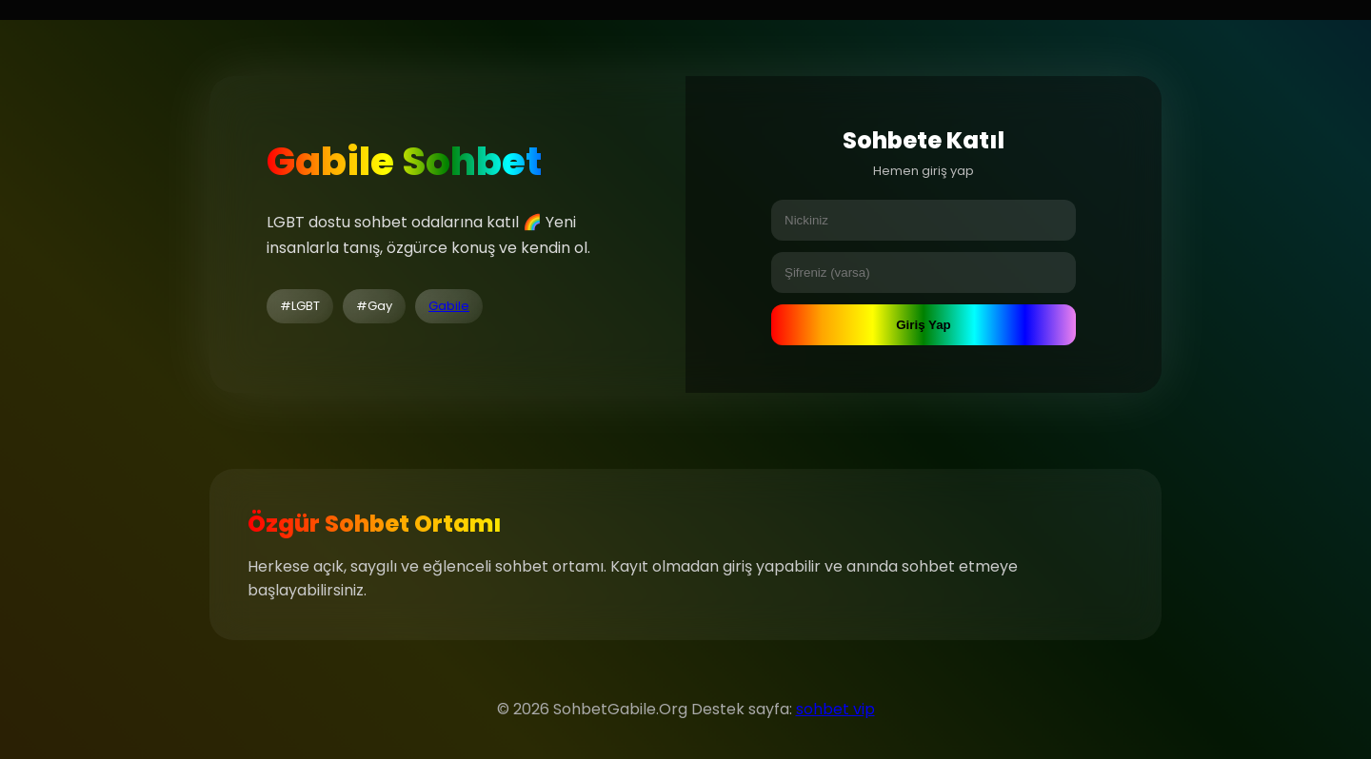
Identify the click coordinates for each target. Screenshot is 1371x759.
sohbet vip (835, 709)
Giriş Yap (923, 325)
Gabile (448, 306)
